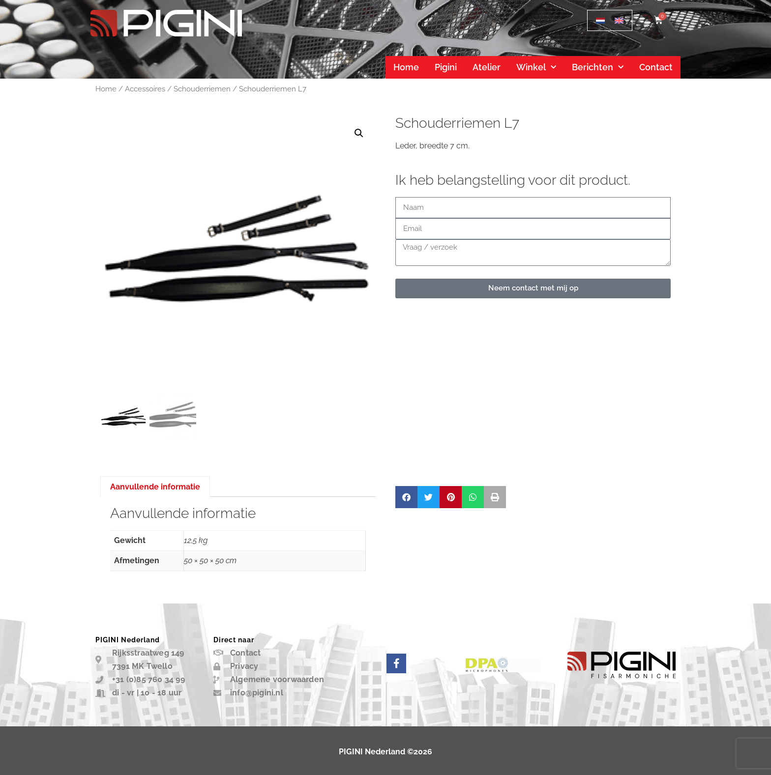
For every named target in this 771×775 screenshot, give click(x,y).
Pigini (446, 67)
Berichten (597, 67)
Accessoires (145, 89)
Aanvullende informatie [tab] (155, 486)
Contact (656, 67)
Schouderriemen (202, 89)
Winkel (536, 67)
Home (406, 67)
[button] (359, 133)
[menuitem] (600, 20)
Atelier (487, 67)
